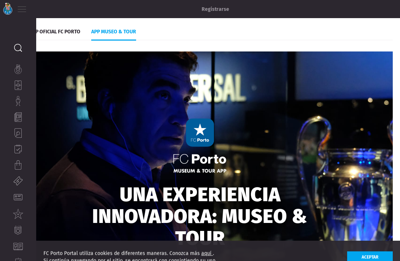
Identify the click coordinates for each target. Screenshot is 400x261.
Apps (49, 28)
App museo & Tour (149, 28)
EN (51, 7)
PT (40, 7)
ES (61, 7)
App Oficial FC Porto (91, 28)
